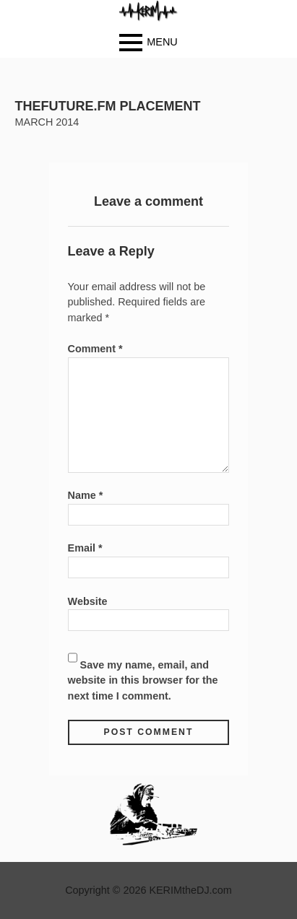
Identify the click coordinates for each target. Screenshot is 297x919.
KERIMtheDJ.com (190, 890)
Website (88, 601)
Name (85, 495)
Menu (162, 41)
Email (85, 548)
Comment (95, 348)
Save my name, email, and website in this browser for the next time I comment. (143, 680)
